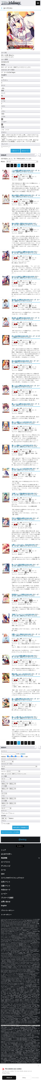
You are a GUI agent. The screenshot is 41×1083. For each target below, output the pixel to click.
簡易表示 (11, 818)
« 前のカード (15, 151)
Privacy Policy (6, 1073)
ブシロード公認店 (7, 898)
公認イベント (5, 886)
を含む (10, 753)
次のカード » (25, 151)
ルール (3, 870)
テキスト (18, 756)
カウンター (4, 813)
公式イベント (5, 882)
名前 (9, 756)
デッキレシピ (5, 866)
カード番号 (24, 756)
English (4, 905)
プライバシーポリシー (7, 910)
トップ (3, 850)
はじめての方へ (6, 854)
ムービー (4, 894)
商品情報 (4, 858)
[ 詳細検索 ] (23, 753)
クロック (11, 813)
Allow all (9, 1077)
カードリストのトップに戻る (10, 832)
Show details (35, 1077)
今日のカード (5, 890)
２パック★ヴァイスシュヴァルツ (12, 878)
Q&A (2, 874)
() (21, 170)
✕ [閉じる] (38, 1066)
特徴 (13, 756)
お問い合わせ (5, 901)
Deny (24, 1077)
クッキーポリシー (6, 914)
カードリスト (5, 862)
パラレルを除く (5, 823)
